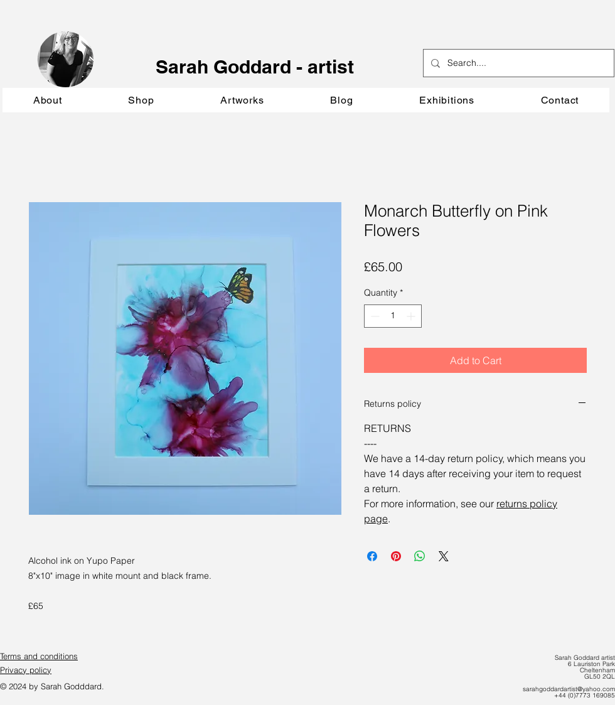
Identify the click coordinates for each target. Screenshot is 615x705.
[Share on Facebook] (372, 556)
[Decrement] (374, 316)
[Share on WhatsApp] (419, 556)
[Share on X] (443, 556)
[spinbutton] (393, 316)
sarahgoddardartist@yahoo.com (569, 689)
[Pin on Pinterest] (396, 556)
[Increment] (412, 316)
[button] (242, 100)
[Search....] (517, 63)
